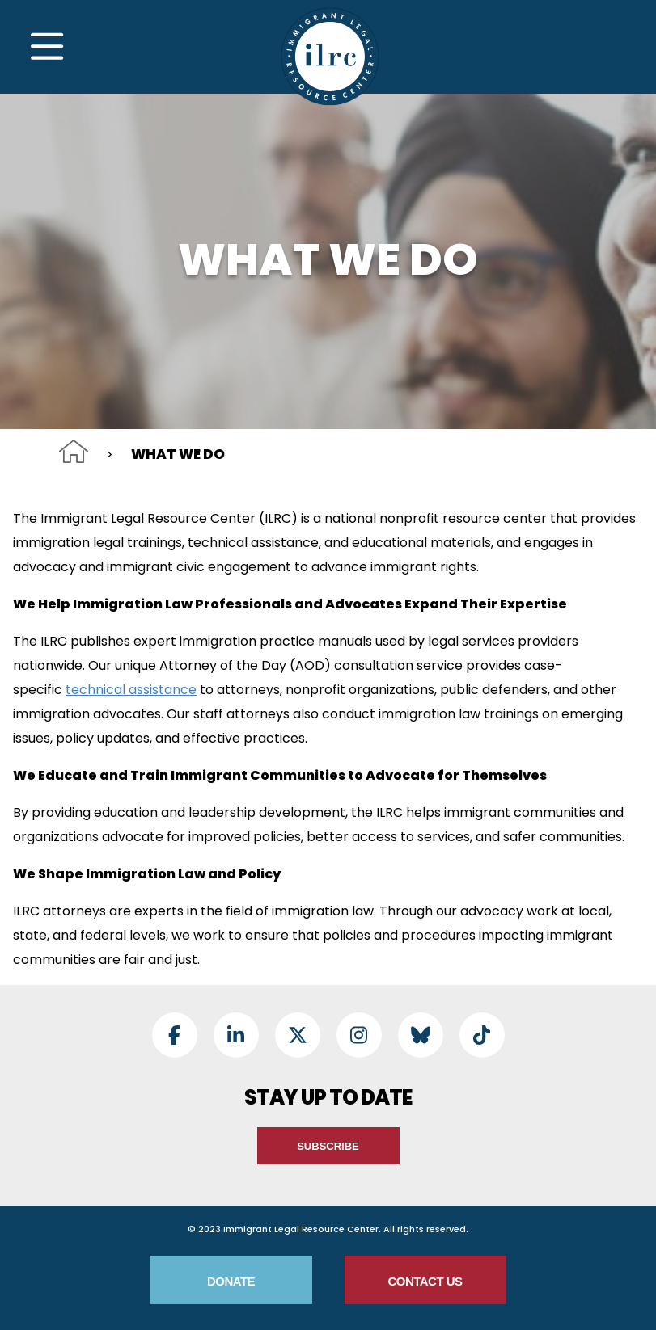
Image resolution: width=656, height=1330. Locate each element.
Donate (231, 1281)
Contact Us (424, 1281)
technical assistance (131, 689)
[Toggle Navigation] (47, 47)
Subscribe (328, 1146)
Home (73, 451)
